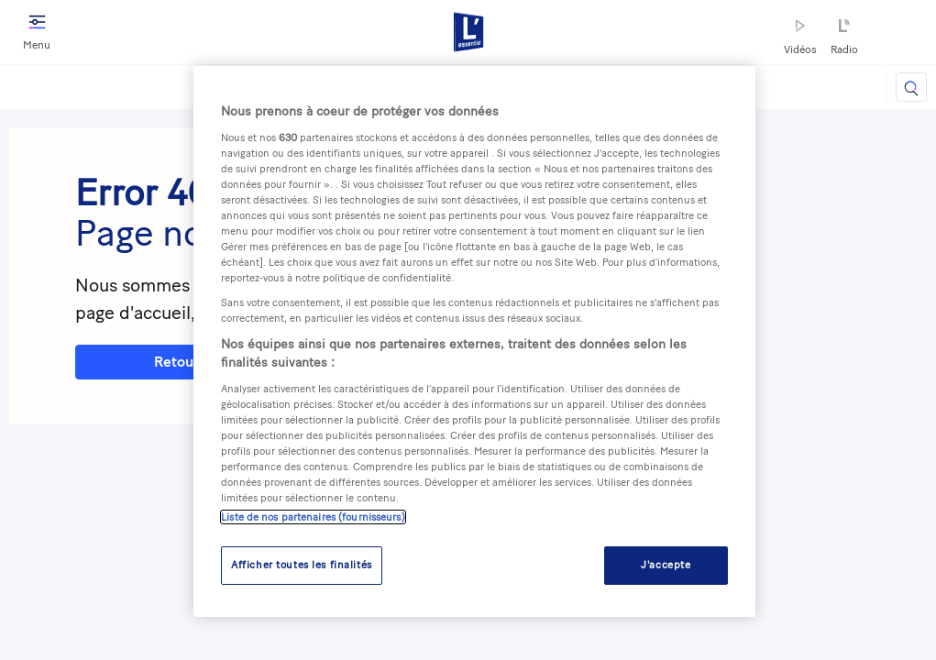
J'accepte (665, 564)
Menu (36, 30)
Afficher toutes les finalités (301, 564)
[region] (474, 341)
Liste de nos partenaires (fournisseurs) (312, 517)
